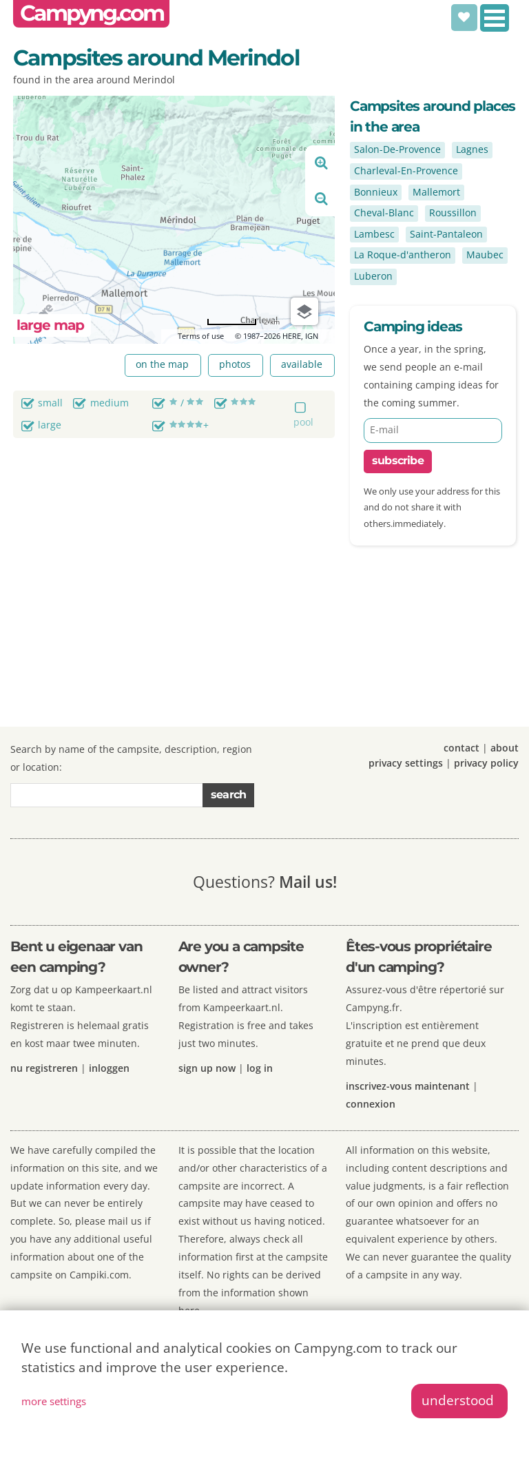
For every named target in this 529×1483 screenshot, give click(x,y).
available (301, 364)
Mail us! (308, 882)
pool (303, 421)
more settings (53, 1401)
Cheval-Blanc (384, 212)
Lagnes (472, 149)
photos (235, 364)
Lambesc (374, 233)
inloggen (109, 1068)
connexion (370, 1103)
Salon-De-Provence (397, 149)
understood (458, 1400)
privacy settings (406, 762)
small (50, 402)
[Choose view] (304, 311)
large (49, 424)
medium (109, 402)
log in (260, 1068)
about (504, 747)
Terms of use (201, 336)
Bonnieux (375, 191)
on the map (162, 364)
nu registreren (44, 1068)
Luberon (373, 275)
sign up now (207, 1068)
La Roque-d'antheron (402, 254)
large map (50, 324)
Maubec (485, 254)
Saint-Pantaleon (446, 233)
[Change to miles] (243, 322)
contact (461, 747)
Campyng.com (91, 13)
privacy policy (486, 762)
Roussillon (453, 212)
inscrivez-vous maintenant (408, 1085)
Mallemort (436, 191)
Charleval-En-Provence (406, 170)
